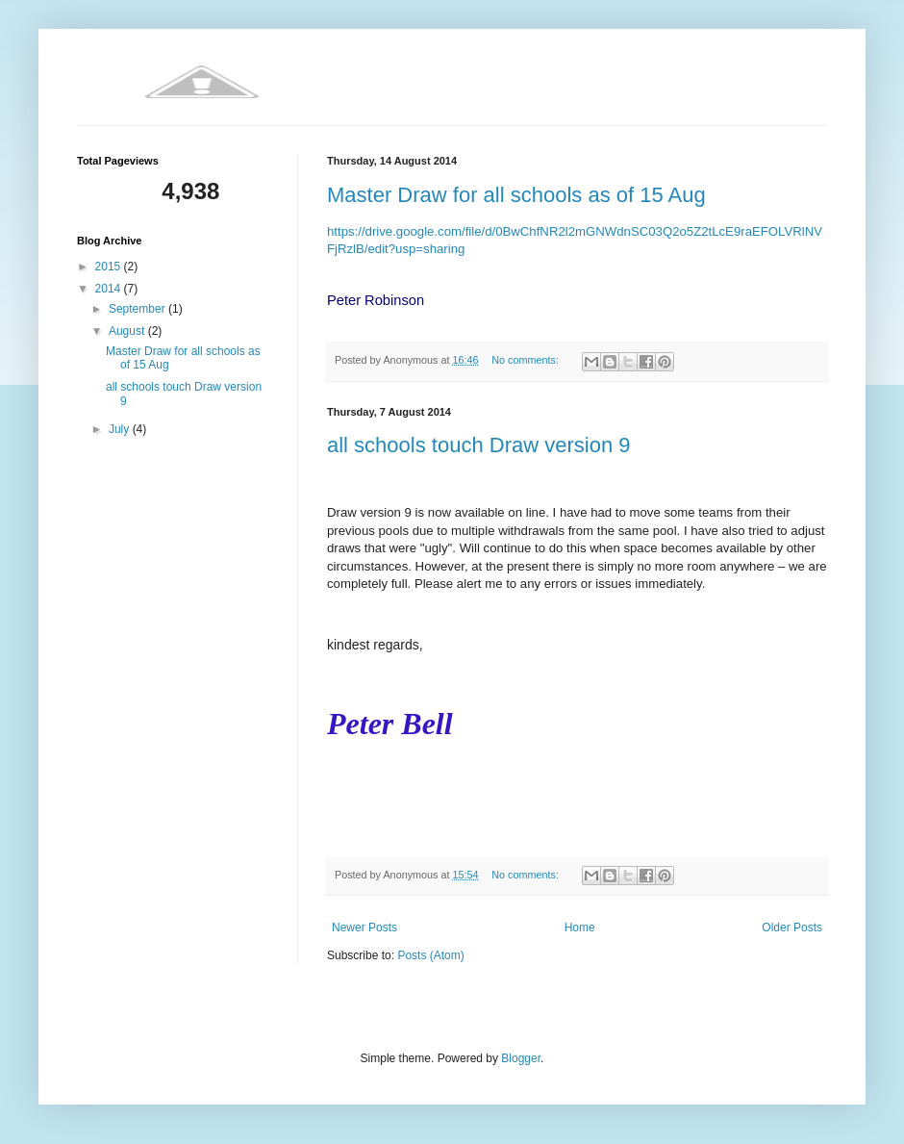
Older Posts (792, 927)
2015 (109, 266)
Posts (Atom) (430, 955)
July (121, 429)
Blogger (520, 1058)
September (138, 309)
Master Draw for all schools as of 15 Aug (516, 195)
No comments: (526, 360)
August (128, 331)
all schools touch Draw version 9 (478, 445)
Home (580, 927)
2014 (109, 288)
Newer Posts (364, 927)
